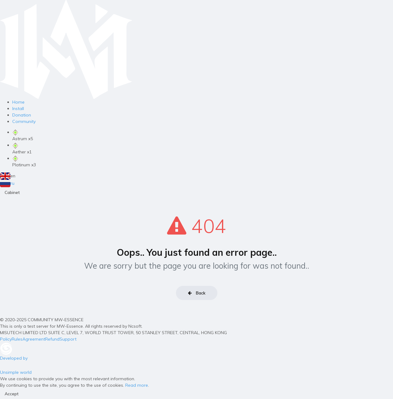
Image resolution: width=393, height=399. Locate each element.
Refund (52, 339)
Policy (6, 339)
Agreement (33, 339)
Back (196, 293)
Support (68, 339)
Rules (17, 339)
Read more (136, 385)
